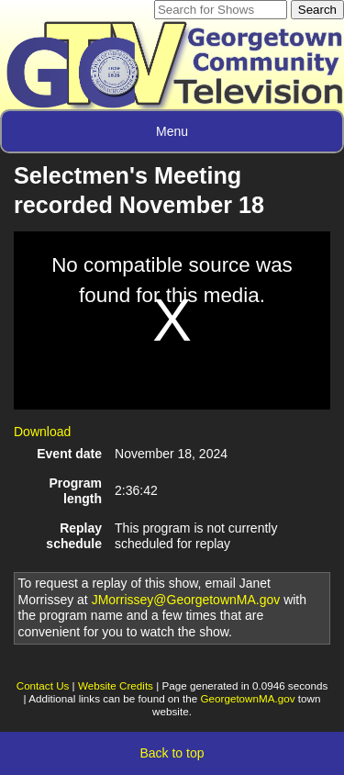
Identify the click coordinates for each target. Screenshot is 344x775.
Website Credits (115, 685)
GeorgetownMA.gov (248, 698)
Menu (172, 131)
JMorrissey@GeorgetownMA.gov (186, 599)
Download (42, 431)
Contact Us (43, 685)
